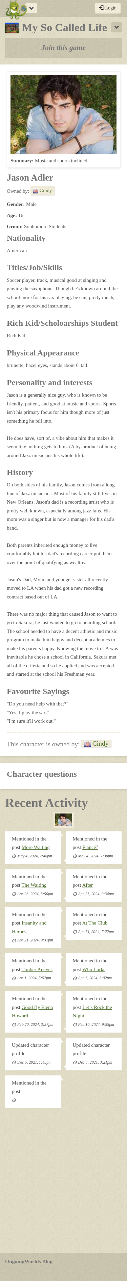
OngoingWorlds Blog (28, 1261)
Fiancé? (90, 847)
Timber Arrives (36, 969)
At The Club (94, 923)
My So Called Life (56, 27)
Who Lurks (93, 969)
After (87, 885)
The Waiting (33, 885)
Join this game (63, 48)
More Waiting (36, 847)
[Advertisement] (63, 1183)
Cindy (42, 190)
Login (108, 7)
